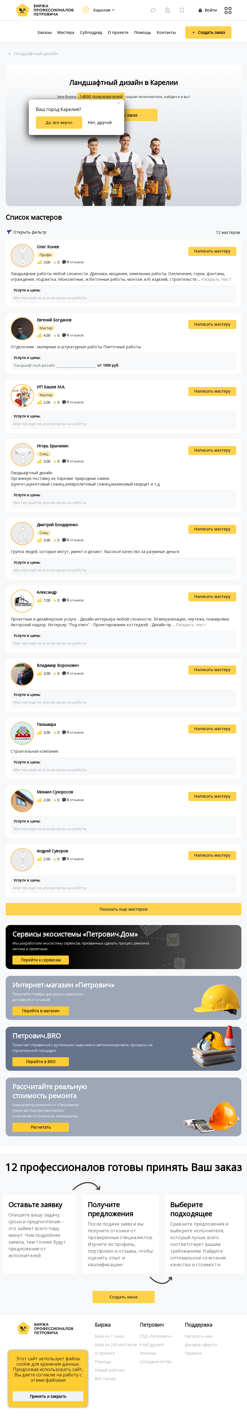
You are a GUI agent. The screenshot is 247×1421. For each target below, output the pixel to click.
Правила (193, 1353)
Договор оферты (201, 1344)
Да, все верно (59, 122)
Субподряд (91, 32)
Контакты (166, 32)
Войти (208, 10)
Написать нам (198, 1336)
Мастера (65, 32)
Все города (105, 1378)
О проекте (118, 32)
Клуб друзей (151, 1344)
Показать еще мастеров (123, 909)
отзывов (73, 262)
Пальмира (46, 724)
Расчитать (41, 1127)
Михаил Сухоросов (55, 792)
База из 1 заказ (109, 1336)
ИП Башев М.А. (51, 386)
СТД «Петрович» (156, 1336)
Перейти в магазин (41, 1010)
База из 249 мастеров (116, 1344)
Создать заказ (123, 1297)
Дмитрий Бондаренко (57, 524)
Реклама (148, 1353)
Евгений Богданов (54, 320)
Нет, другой (100, 122)
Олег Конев (48, 246)
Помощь (142, 32)
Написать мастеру (212, 251)
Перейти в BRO (41, 1061)
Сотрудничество (156, 1361)
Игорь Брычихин (52, 446)
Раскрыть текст (216, 279)
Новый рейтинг (110, 1370)
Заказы (44, 32)
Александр (47, 592)
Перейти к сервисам (41, 960)
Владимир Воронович (58, 665)
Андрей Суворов (52, 851)
